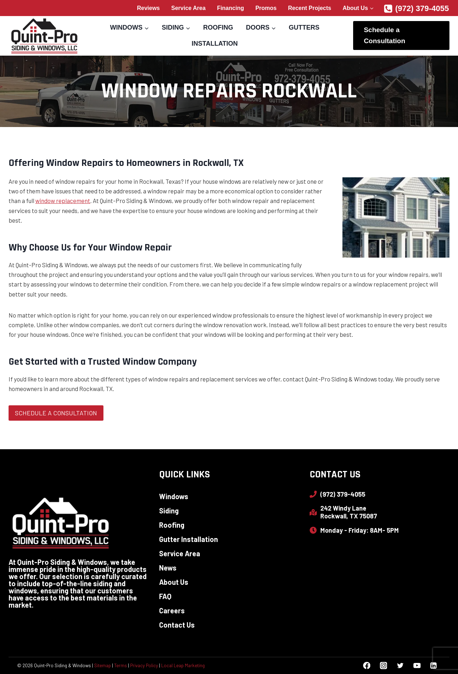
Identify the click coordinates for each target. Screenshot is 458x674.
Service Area (188, 8)
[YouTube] (416, 665)
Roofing (218, 27)
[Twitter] (400, 665)
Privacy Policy (144, 665)
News (168, 567)
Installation (215, 43)
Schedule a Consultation (384, 35)
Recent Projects (309, 8)
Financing (230, 8)
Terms (120, 665)
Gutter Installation (188, 539)
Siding (169, 510)
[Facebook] (367, 665)
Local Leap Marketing (183, 665)
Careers (172, 610)
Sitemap (102, 665)
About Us (173, 582)
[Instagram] (383, 665)
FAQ (165, 596)
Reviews (148, 8)
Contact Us (177, 624)
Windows (173, 496)
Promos (266, 8)
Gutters (304, 27)
